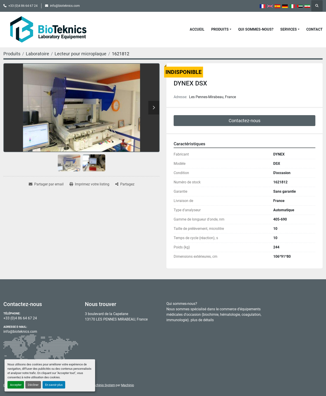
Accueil (197, 29)
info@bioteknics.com (65, 5)
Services (288, 29)
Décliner (33, 384)
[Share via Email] (46, 184)
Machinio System (103, 385)
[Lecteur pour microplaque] (80, 53)
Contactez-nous (244, 120)
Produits (220, 29)
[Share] (124, 184)
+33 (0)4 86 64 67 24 (23, 5)
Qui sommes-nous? (255, 29)
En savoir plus (54, 384)
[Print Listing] (89, 184)
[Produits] (11, 53)
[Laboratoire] (37, 53)
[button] (221, 29)
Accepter (16, 384)
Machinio (127, 385)
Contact (314, 29)
